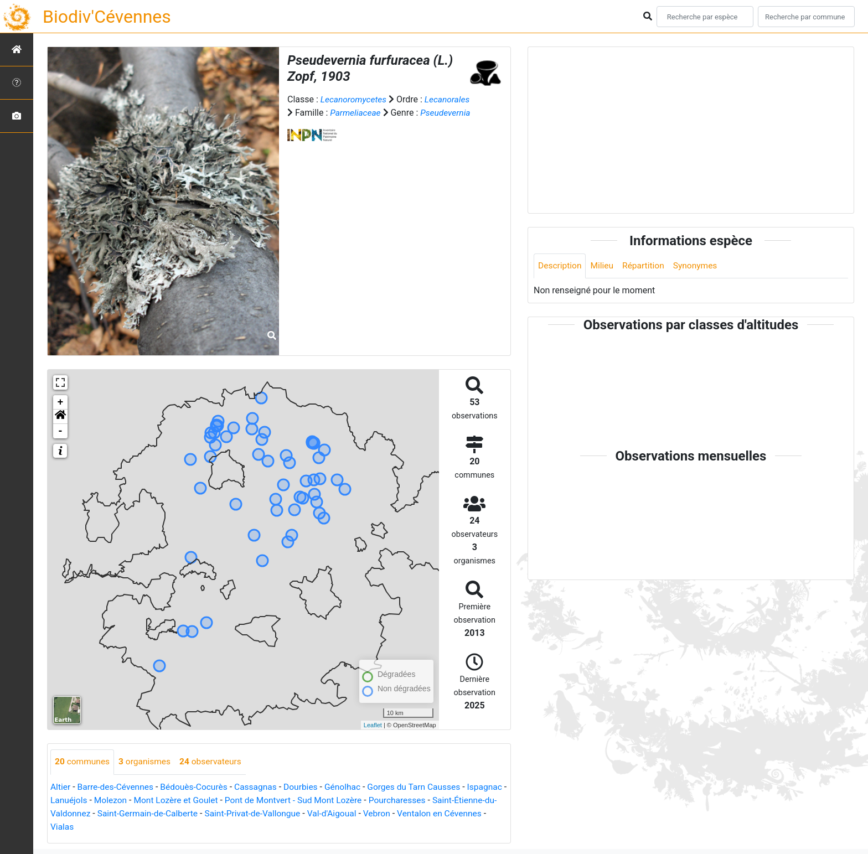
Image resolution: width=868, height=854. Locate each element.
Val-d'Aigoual (406, 813)
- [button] (61, 431)
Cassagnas (261, 786)
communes (83, 762)
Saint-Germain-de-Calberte (216, 813)
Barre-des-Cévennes (117, 786)
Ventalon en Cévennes (94, 826)
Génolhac (350, 786)
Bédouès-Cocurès (197, 786)
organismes (147, 762)
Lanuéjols (113, 800)
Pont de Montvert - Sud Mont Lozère (343, 800)
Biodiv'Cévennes (107, 16)
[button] (60, 417)
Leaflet (373, 725)
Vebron (453, 813)
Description (560, 266)
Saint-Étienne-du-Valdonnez (104, 813)
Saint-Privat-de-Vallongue (325, 813)
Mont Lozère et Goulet (222, 800)
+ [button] (61, 402)
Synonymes (699, 266)
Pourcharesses (450, 800)
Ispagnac (68, 800)
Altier (60, 786)
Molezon (155, 800)
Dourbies (307, 786)
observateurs (214, 762)
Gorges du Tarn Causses (424, 786)
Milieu (604, 266)
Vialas (156, 826)
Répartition (646, 266)
